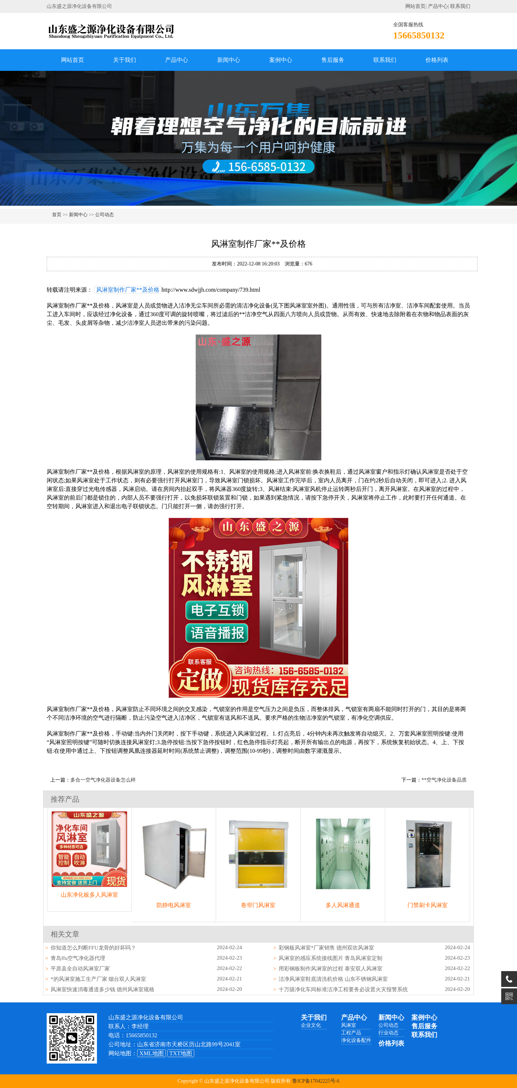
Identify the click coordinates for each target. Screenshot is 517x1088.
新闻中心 (228, 60)
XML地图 (151, 1053)
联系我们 (460, 6)
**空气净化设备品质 (444, 780)
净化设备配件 (356, 1040)
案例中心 (280, 60)
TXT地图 (180, 1053)
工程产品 (351, 1032)
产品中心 (438, 6)
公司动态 (104, 214)
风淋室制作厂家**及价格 (127, 290)
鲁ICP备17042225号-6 (315, 1081)
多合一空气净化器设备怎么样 (103, 780)
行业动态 (388, 1032)
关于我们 (124, 60)
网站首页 (415, 6)
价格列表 (436, 60)
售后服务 (332, 60)
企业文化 (311, 1025)
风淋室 (348, 1025)
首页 (56, 214)
